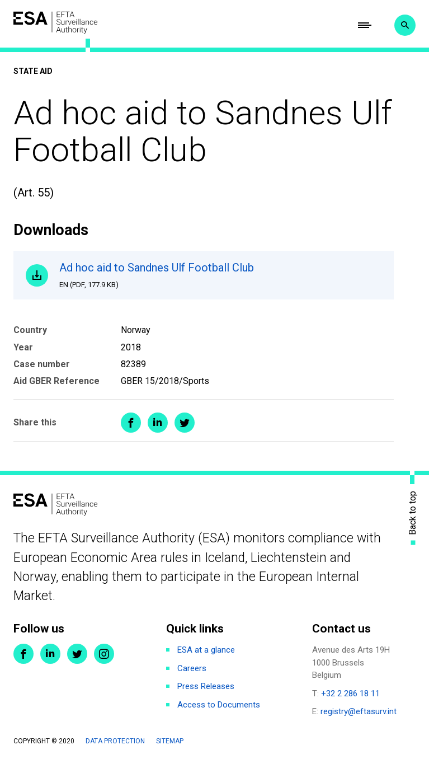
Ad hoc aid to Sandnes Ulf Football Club (220, 275)
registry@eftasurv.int (358, 711)
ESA (55, 22)
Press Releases (205, 686)
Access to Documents (218, 705)
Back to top (412, 513)
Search (405, 25)
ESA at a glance (206, 650)
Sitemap (169, 741)
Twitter (77, 654)
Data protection (115, 741)
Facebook (23, 654)
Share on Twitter (185, 423)
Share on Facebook (131, 423)
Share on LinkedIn (158, 423)
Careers (191, 668)
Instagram (104, 654)
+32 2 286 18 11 (350, 693)
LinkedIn (50, 654)
